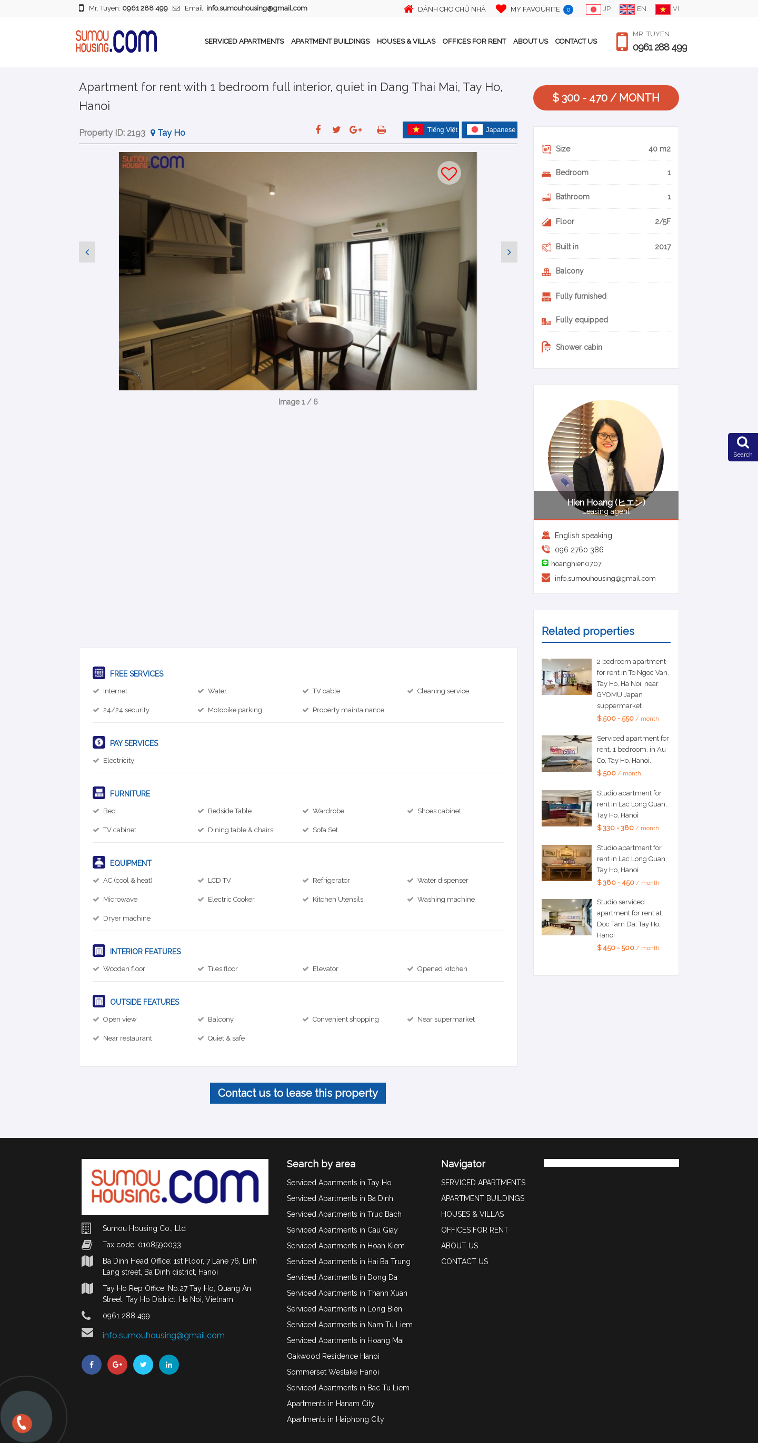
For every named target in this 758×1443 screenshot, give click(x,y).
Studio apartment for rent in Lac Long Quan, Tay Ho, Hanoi (632, 804)
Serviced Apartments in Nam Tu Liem (350, 1324)
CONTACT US (576, 41)
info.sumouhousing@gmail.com (605, 578)
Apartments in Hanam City (331, 1403)
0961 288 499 (660, 47)
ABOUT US (530, 41)
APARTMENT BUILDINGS (330, 41)
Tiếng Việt (432, 129)
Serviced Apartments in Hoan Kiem (346, 1246)
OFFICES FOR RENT (474, 41)
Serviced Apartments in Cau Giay (342, 1230)
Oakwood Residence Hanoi (333, 1356)
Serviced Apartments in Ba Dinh (340, 1198)
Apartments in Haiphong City (335, 1419)
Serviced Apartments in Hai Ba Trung (349, 1261)
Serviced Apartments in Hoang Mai (345, 1340)
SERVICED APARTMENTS (244, 41)
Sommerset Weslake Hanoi (333, 1372)
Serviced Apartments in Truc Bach (344, 1214)
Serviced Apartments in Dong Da (342, 1277)
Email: (240, 8)
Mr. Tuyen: (123, 8)
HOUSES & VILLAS (406, 41)
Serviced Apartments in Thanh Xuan (347, 1293)
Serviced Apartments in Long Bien (344, 1309)
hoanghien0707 (576, 564)
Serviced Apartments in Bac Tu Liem (348, 1388)
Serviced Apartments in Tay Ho (339, 1182)
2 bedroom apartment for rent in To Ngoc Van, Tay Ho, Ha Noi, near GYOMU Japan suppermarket (633, 684)
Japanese (491, 129)
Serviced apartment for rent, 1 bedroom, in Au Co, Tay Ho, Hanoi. (633, 749)
